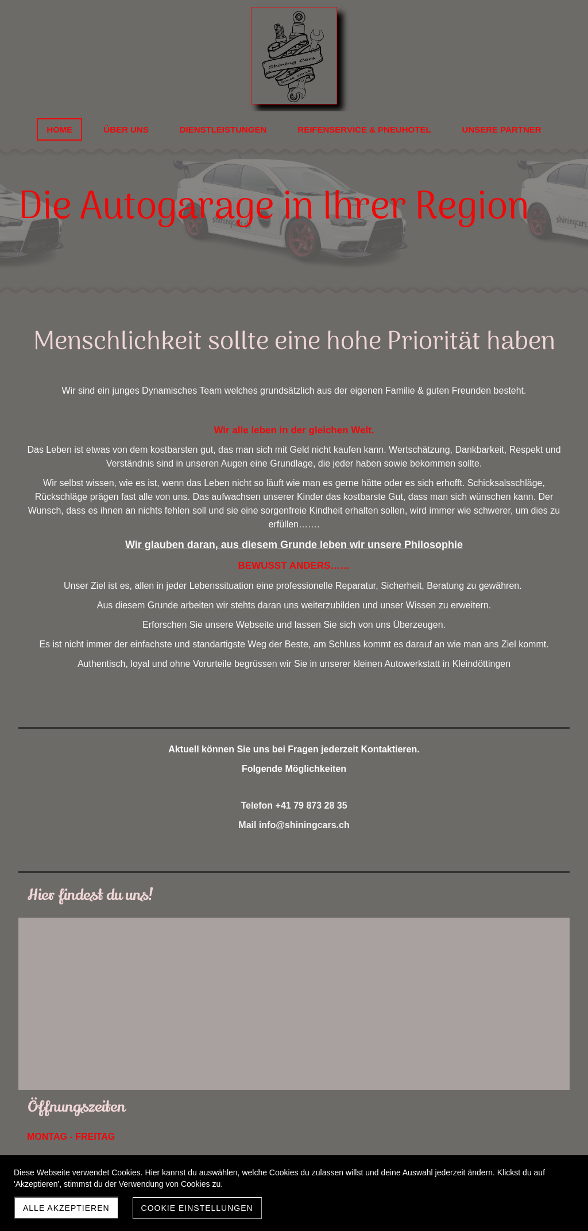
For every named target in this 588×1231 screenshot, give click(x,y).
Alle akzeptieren (66, 1208)
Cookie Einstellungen (197, 1208)
